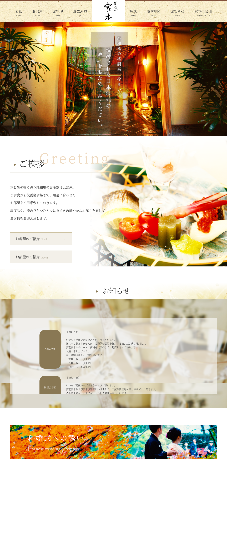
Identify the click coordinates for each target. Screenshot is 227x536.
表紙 (18, 11)
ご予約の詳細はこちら (180, 501)
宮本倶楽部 (203, 11)
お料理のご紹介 (31, 238)
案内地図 (154, 11)
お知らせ (177, 11)
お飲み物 (80, 11)
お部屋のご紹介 (32, 256)
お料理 (58, 11)
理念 (133, 11)
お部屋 (37, 11)
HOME (19, 521)
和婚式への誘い (203, 521)
